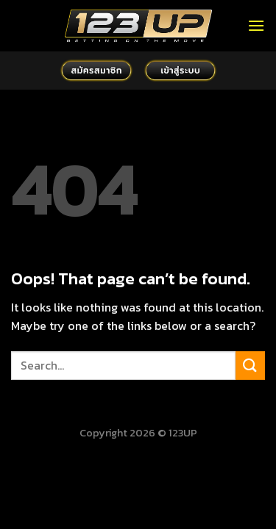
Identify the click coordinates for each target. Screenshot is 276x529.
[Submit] (250, 365)
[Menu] (256, 25)
